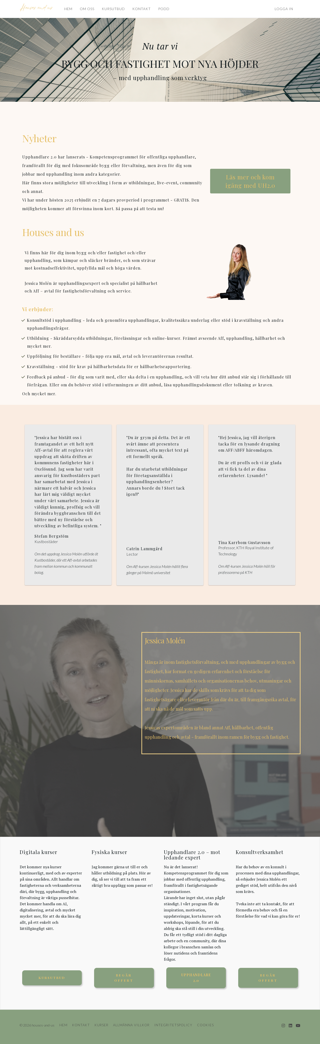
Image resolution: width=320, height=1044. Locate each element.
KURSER (101, 1025)
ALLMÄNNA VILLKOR (131, 1025)
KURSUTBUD (113, 9)
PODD (163, 9)
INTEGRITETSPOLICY (173, 1025)
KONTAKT (141, 9)
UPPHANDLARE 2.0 (196, 978)
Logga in (284, 9)
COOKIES (205, 1025)
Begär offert (124, 977)
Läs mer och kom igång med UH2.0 (250, 181)
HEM (68, 9)
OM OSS (87, 9)
